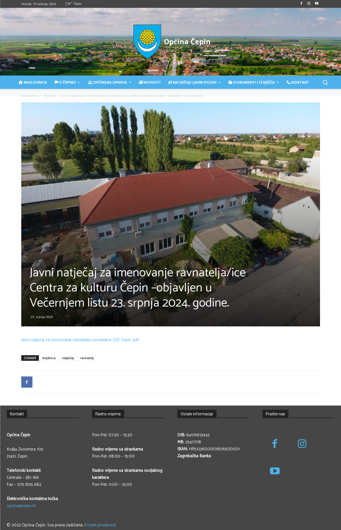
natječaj (68, 358)
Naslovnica (30, 95)
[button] (325, 82)
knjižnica (49, 358)
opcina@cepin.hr (21, 505)
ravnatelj (87, 358)
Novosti (50, 95)
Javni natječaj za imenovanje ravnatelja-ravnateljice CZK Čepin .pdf (80, 339)
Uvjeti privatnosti (101, 525)
